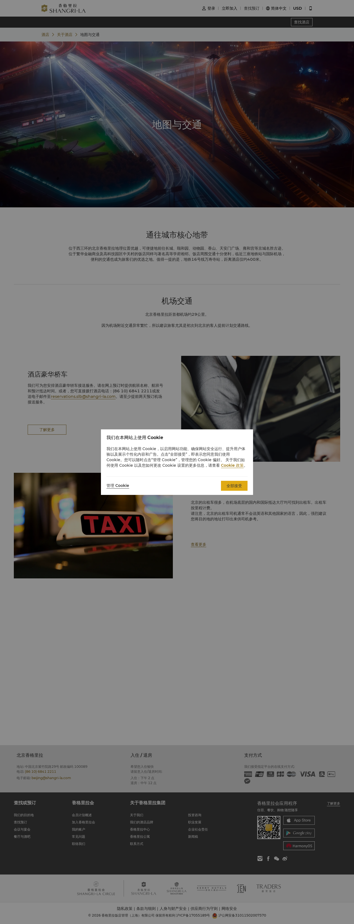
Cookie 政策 (232, 465)
